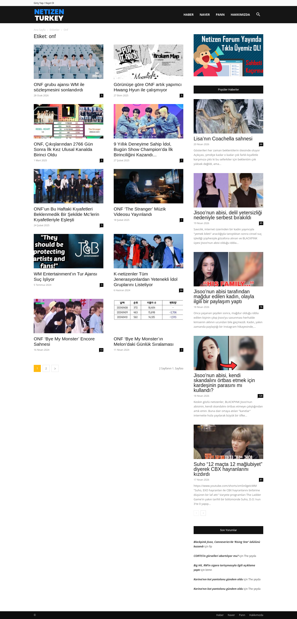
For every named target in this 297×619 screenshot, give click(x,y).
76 (261, 307)
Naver (205, 14)
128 (260, 395)
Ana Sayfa (40, 30)
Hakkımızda (240, 14)
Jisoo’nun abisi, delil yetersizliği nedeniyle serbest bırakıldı (228, 215)
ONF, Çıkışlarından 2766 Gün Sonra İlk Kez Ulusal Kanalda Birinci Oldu (63, 149)
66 (261, 144)
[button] (258, 15)
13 (101, 349)
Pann (220, 14)
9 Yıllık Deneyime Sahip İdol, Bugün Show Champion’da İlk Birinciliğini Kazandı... (143, 149)
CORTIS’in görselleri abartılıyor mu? (216, 556)
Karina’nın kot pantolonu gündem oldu (218, 579)
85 (261, 223)
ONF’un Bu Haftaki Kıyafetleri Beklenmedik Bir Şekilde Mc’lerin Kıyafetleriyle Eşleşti (66, 214)
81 (261, 479)
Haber (189, 14)
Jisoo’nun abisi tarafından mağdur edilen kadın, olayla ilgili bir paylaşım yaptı (224, 296)
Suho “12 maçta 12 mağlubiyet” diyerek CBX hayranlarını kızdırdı (228, 469)
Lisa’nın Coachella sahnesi (223, 138)
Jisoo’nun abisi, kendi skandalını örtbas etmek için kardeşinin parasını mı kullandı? (224, 383)
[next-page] (55, 368)
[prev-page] (196, 513)
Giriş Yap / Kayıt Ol (44, 3)
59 (181, 290)
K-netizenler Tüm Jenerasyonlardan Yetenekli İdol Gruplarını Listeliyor (146, 279)
